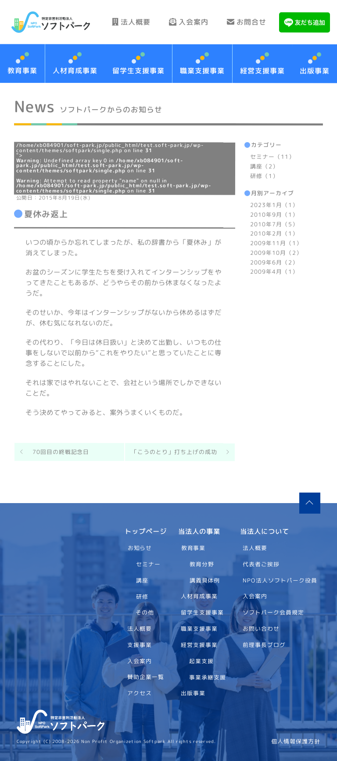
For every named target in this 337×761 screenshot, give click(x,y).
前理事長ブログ (264, 645)
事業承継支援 (207, 677)
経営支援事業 (262, 70)
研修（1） (264, 175)
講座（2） (264, 166)
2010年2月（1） (274, 233)
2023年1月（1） (274, 205)
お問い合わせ (261, 628)
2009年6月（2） (274, 262)
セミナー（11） (272, 157)
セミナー (148, 564)
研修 (142, 596)
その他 (145, 612)
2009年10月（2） (276, 252)
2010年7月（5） (274, 224)
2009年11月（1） (276, 243)
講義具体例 (205, 580)
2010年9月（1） (274, 214)
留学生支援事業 (138, 70)
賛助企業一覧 (145, 677)
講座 (142, 580)
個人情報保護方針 (295, 741)
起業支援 (201, 661)
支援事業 (139, 645)
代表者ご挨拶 (261, 564)
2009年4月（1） (274, 271)
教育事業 (193, 548)
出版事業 (193, 693)
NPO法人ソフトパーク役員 (280, 580)
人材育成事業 (75, 70)
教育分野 (202, 564)
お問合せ (246, 22)
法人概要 (131, 22)
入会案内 (188, 22)
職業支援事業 (202, 70)
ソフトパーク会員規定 (274, 612)
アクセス (139, 693)
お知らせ (139, 548)
